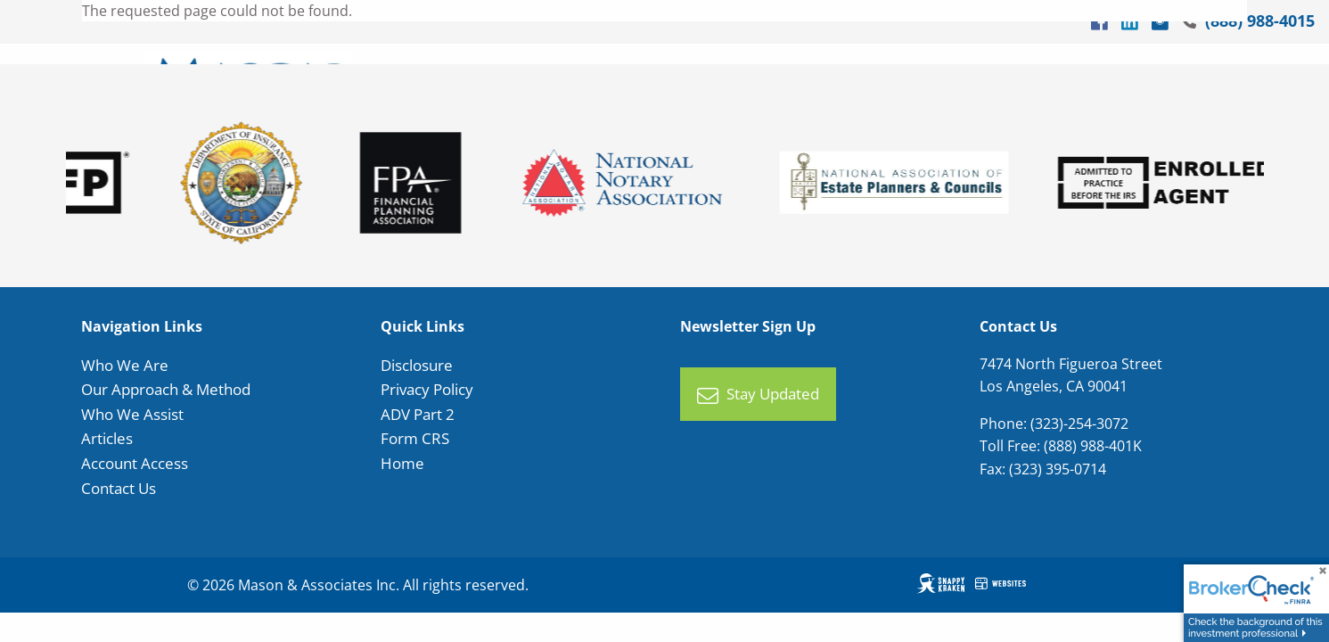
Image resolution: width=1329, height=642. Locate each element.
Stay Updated (758, 395)
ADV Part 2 (418, 414)
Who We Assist (132, 414)
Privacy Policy (427, 389)
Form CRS (415, 439)
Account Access (134, 463)
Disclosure (417, 365)
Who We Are (124, 365)
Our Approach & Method (165, 389)
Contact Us (118, 488)
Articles (107, 439)
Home (402, 463)
